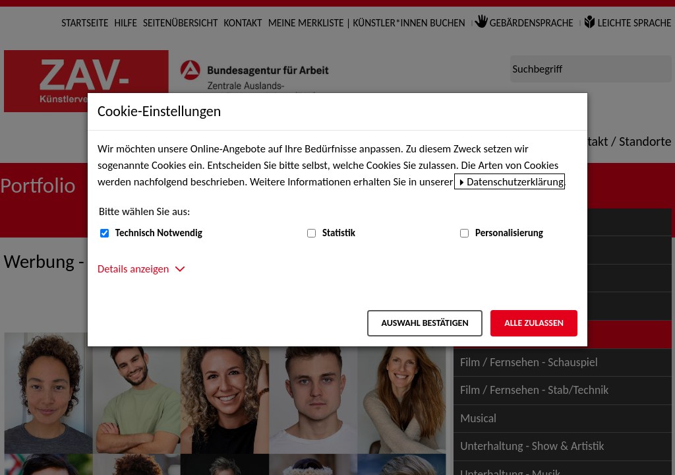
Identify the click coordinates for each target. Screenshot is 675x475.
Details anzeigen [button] (133, 268)
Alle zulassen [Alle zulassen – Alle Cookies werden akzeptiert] (534, 323)
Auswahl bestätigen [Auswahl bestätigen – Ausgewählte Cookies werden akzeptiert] (424, 323)
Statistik (338, 233)
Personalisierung (509, 233)
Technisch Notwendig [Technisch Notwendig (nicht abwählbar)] (158, 233)
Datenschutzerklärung (515, 181)
